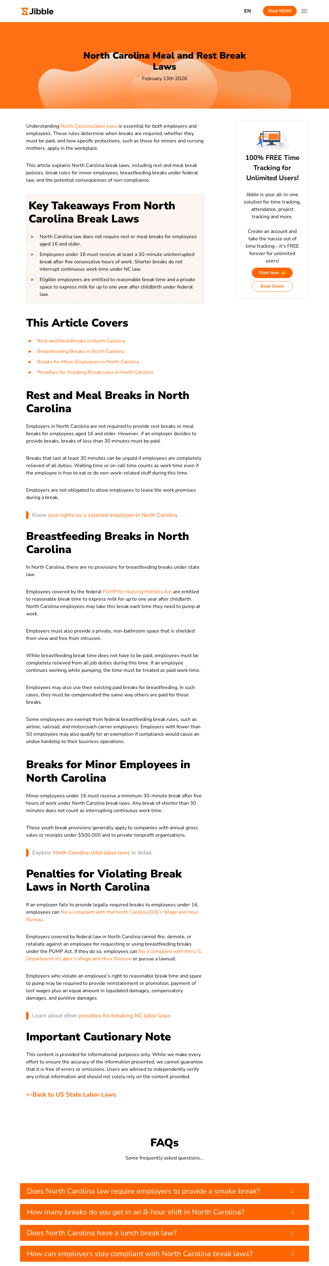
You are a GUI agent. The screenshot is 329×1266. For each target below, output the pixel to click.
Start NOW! (279, 11)
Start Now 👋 (272, 273)
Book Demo (272, 286)
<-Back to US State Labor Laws (71, 1094)
